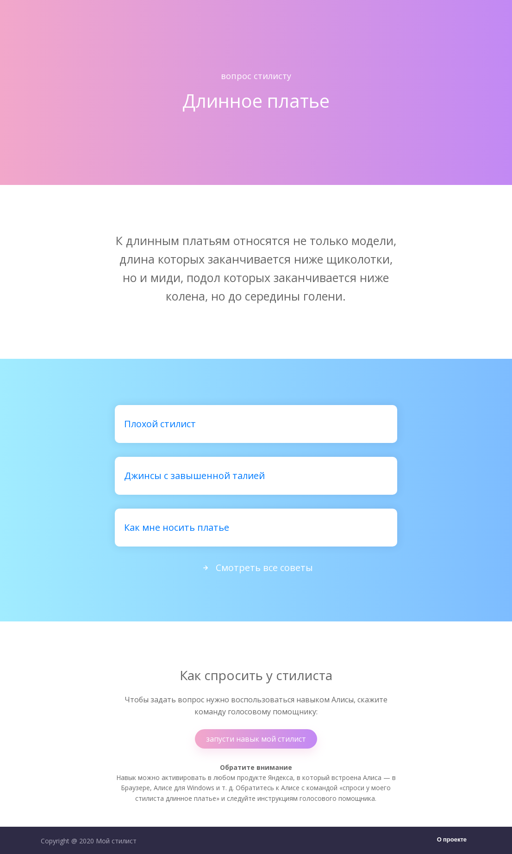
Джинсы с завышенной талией (194, 475)
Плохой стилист (160, 424)
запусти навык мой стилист (256, 739)
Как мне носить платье (176, 527)
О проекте (452, 840)
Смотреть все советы (256, 567)
